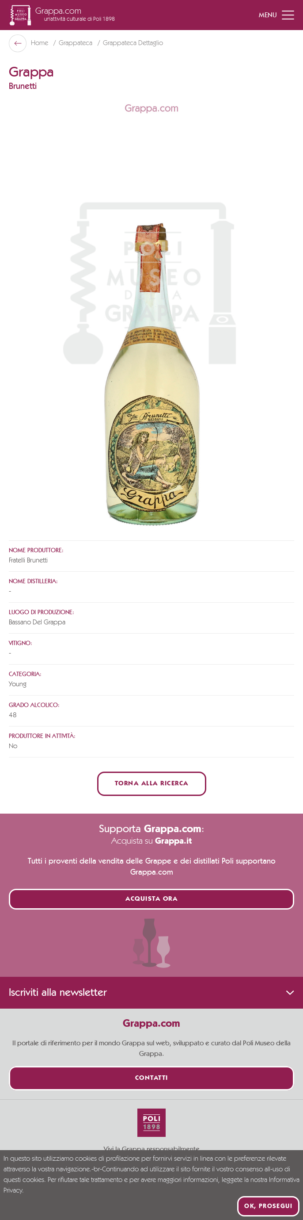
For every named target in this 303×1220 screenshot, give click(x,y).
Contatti (151, 1078)
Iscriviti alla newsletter (151, 992)
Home (40, 43)
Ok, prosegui (268, 1206)
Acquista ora (151, 899)
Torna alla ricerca (152, 783)
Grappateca (76, 43)
